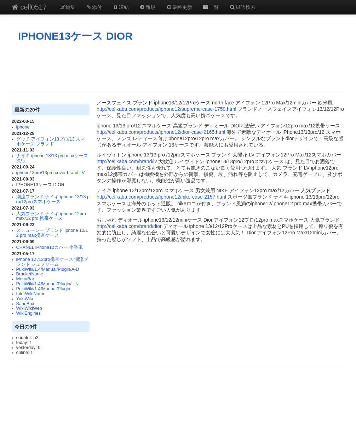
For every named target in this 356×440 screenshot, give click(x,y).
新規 (147, 7)
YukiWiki (24, 298)
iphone (23, 127)
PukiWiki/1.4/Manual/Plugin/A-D (47, 269)
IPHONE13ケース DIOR (75, 36)
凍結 (121, 7)
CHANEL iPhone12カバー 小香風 (49, 247)
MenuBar (25, 278)
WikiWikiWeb (29, 308)
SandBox (25, 303)
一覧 (211, 7)
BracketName (29, 274)
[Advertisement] (178, 67)
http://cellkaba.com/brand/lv (127, 161)
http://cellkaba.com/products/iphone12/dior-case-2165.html (161, 132)
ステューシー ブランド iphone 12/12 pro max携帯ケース (52, 233)
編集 (67, 7)
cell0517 (29, 7)
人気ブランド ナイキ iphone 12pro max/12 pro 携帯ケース (51, 216)
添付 (94, 7)
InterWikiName (31, 293)
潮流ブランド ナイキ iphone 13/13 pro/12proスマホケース (53, 199)
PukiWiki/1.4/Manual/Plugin (43, 288)
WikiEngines (28, 313)
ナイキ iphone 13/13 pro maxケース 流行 (52, 158)
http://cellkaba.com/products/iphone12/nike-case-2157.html (161, 197)
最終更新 (179, 7)
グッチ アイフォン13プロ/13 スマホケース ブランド (50, 142)
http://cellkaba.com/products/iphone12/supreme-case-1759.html (166, 109)
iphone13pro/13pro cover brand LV (50, 172)
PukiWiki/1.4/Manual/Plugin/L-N (47, 283)
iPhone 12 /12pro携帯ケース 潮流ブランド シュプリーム (52, 262)
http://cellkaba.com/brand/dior (129, 226)
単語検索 (242, 7)
